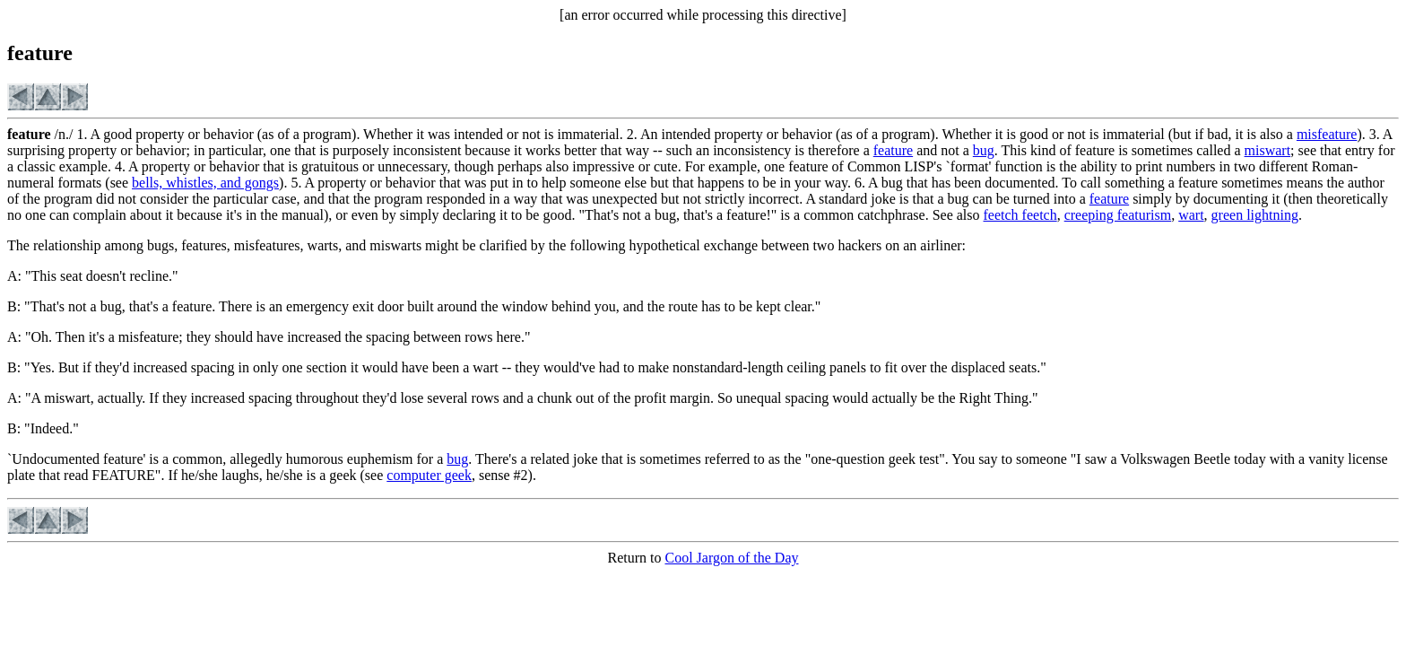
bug (983, 150)
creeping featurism (1118, 215)
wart (1190, 215)
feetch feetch (1020, 215)
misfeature (1327, 134)
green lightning (1254, 215)
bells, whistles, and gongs (205, 182)
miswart (1268, 150)
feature (893, 150)
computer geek (429, 475)
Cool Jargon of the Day (731, 557)
